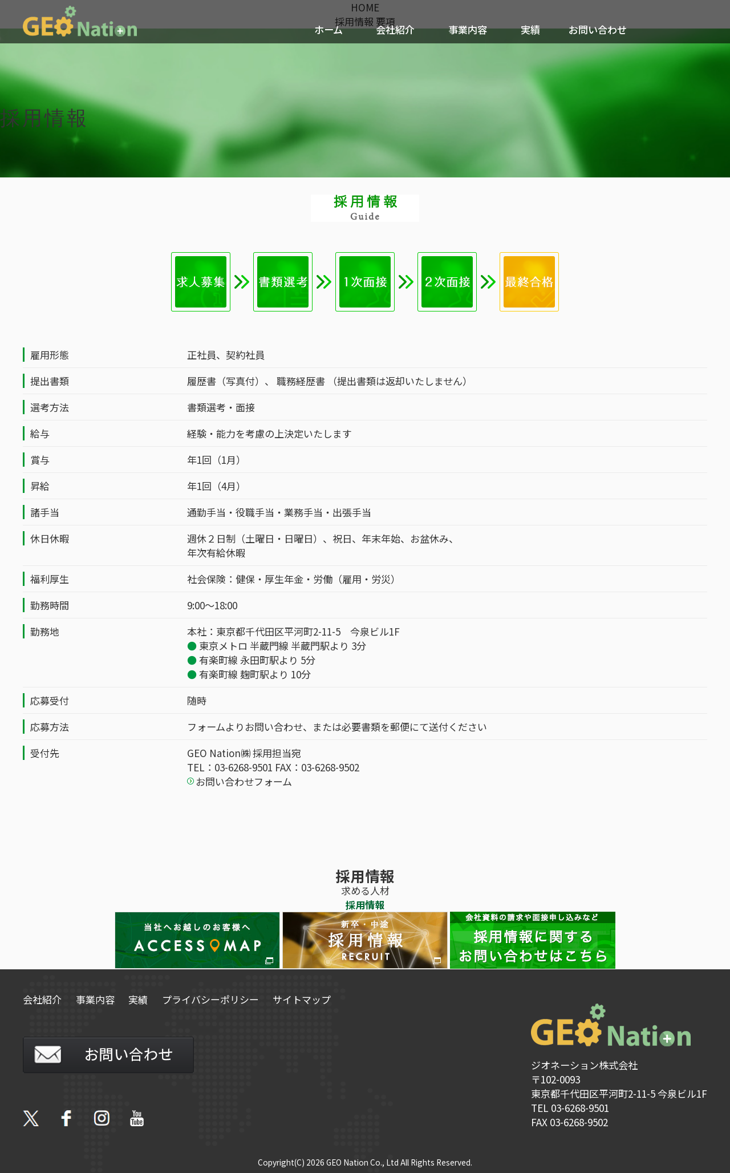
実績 (530, 29)
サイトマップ (304, 999)
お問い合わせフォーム (244, 781)
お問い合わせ (598, 29)
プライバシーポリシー (212, 999)
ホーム (328, 29)
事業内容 (467, 29)
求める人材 (365, 890)
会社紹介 (395, 29)
